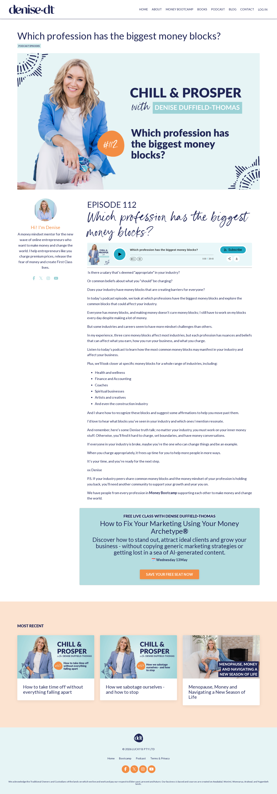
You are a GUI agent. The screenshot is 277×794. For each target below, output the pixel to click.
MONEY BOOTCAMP (174, 9)
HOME (135, 9)
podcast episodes (29, 46)
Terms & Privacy (160, 758)
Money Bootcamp (163, 493)
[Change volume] (139, 259)
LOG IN (262, 9)
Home (111, 758)
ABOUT (149, 9)
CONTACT (245, 9)
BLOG (230, 9)
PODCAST (214, 9)
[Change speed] (133, 259)
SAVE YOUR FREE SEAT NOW (169, 574)
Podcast (141, 758)
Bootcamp (125, 758)
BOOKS (198, 9)
